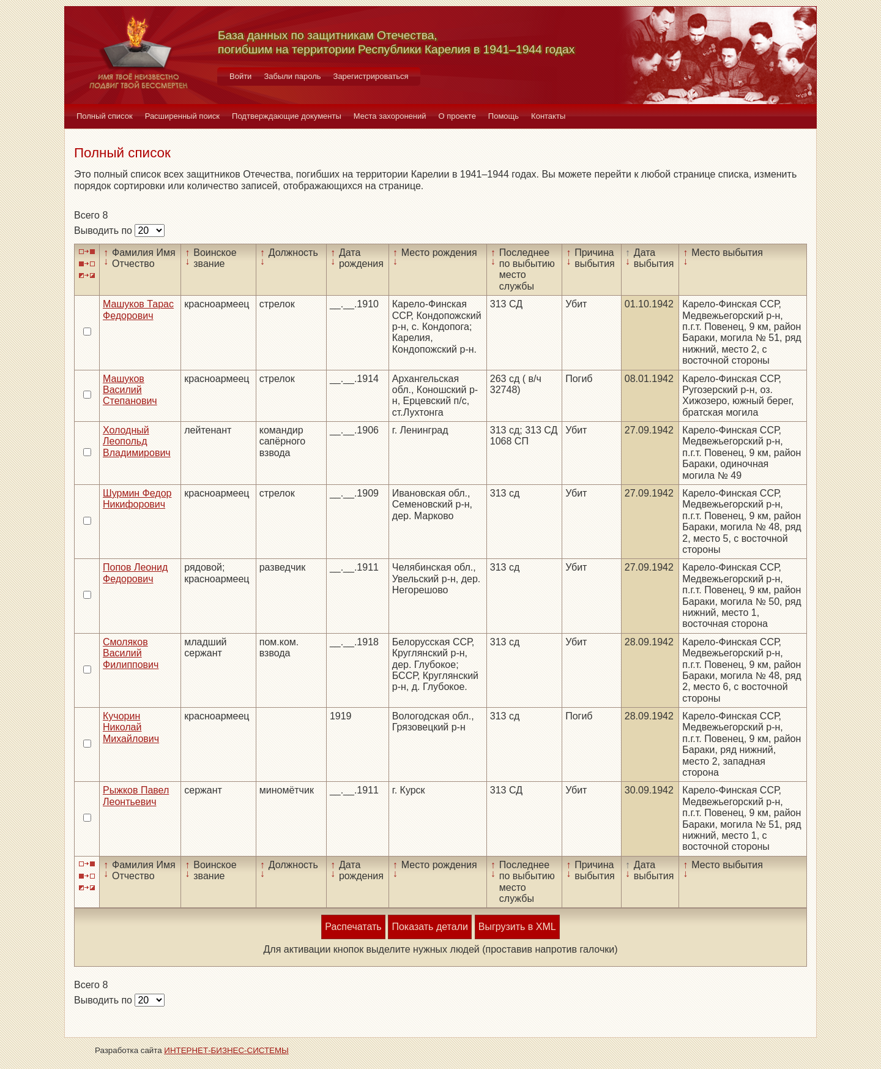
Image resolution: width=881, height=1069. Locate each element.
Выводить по (104, 230)
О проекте (457, 116)
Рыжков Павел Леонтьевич (136, 795)
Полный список (104, 116)
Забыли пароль (292, 76)
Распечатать (353, 926)
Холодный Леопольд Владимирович (137, 441)
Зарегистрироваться (371, 76)
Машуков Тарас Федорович (138, 309)
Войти (240, 76)
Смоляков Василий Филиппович (130, 653)
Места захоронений (390, 116)
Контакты (548, 116)
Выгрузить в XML (517, 926)
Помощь (503, 116)
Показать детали (429, 926)
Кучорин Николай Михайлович (131, 727)
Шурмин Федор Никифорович (137, 498)
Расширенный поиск (182, 116)
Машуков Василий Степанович (130, 390)
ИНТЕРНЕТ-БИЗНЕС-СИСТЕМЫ (226, 1050)
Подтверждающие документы (286, 116)
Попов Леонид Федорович (135, 572)
